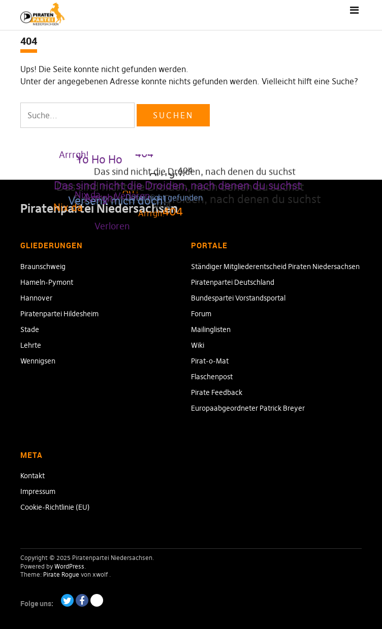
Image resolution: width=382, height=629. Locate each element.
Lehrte (30, 345)
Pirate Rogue (61, 574)
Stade (29, 329)
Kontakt (32, 475)
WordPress (69, 566)
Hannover (36, 298)
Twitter (67, 600)
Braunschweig (43, 266)
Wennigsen (37, 361)
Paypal (96, 600)
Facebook (82, 600)
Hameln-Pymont (46, 282)
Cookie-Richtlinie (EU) (55, 507)
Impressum (37, 491)
